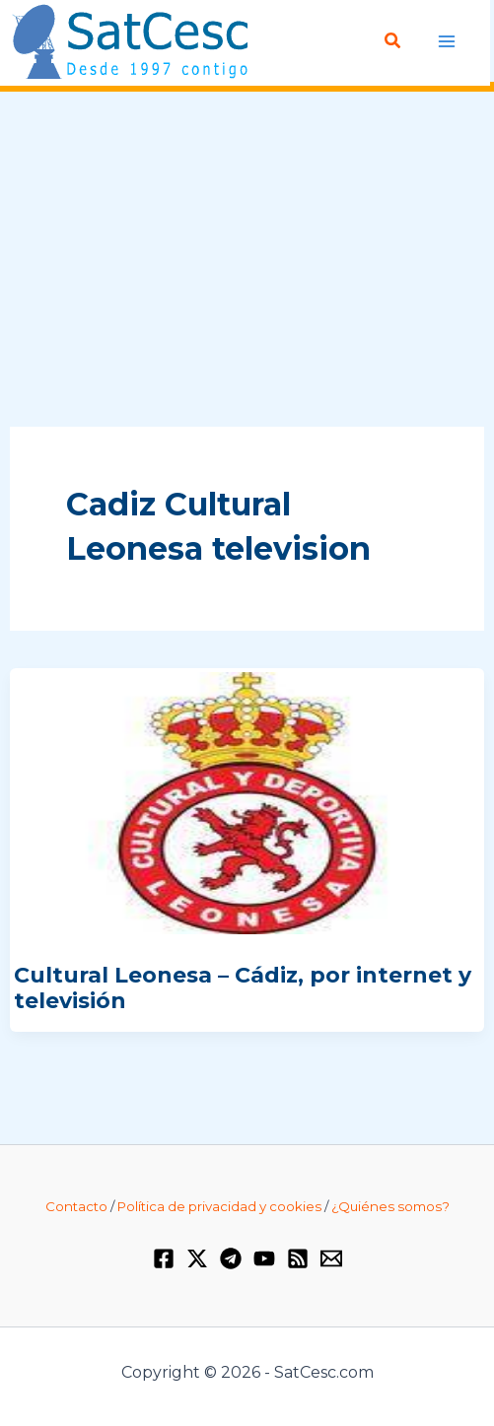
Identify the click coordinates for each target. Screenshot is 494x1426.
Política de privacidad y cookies (219, 1206)
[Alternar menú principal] (447, 41)
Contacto (76, 1206)
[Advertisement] (247, 260)
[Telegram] (231, 1258)
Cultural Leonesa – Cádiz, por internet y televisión (242, 988)
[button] (393, 41)
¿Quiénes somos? (390, 1206)
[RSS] (298, 1258)
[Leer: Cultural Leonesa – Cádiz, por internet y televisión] (247, 801)
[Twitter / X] (197, 1258)
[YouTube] (264, 1258)
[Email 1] (331, 1258)
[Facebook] (164, 1258)
